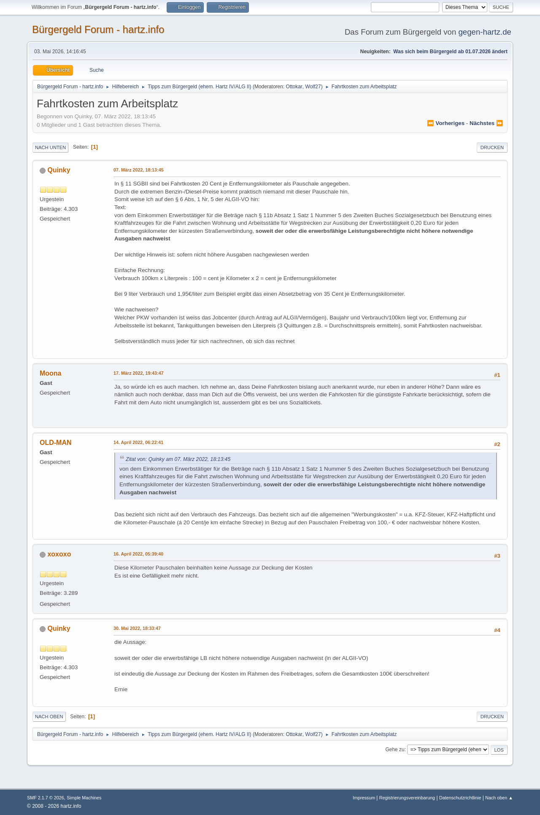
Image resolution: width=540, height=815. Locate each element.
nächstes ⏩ (486, 123)
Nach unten (50, 147)
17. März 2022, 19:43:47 (138, 373)
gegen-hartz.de (484, 31)
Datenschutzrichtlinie (460, 797)
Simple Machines (84, 797)
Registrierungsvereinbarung (407, 797)
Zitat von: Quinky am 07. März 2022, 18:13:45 (178, 459)
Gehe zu (394, 749)
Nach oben (49, 716)
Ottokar (294, 87)
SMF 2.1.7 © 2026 (45, 797)
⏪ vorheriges (445, 123)
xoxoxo (59, 554)
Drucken (492, 147)
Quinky (58, 170)
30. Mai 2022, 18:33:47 (137, 628)
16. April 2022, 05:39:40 (138, 553)
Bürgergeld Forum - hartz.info (98, 29)
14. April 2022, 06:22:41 (138, 442)
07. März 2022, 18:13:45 (138, 169)
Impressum (364, 797)
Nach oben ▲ (499, 797)
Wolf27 (313, 87)
